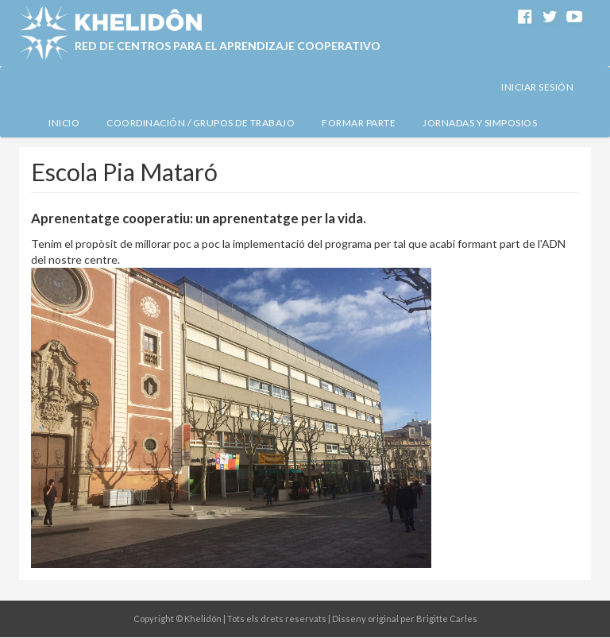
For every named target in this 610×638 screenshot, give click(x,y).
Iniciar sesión (537, 87)
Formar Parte (359, 123)
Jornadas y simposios (480, 123)
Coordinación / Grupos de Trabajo (200, 123)
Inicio (63, 123)
